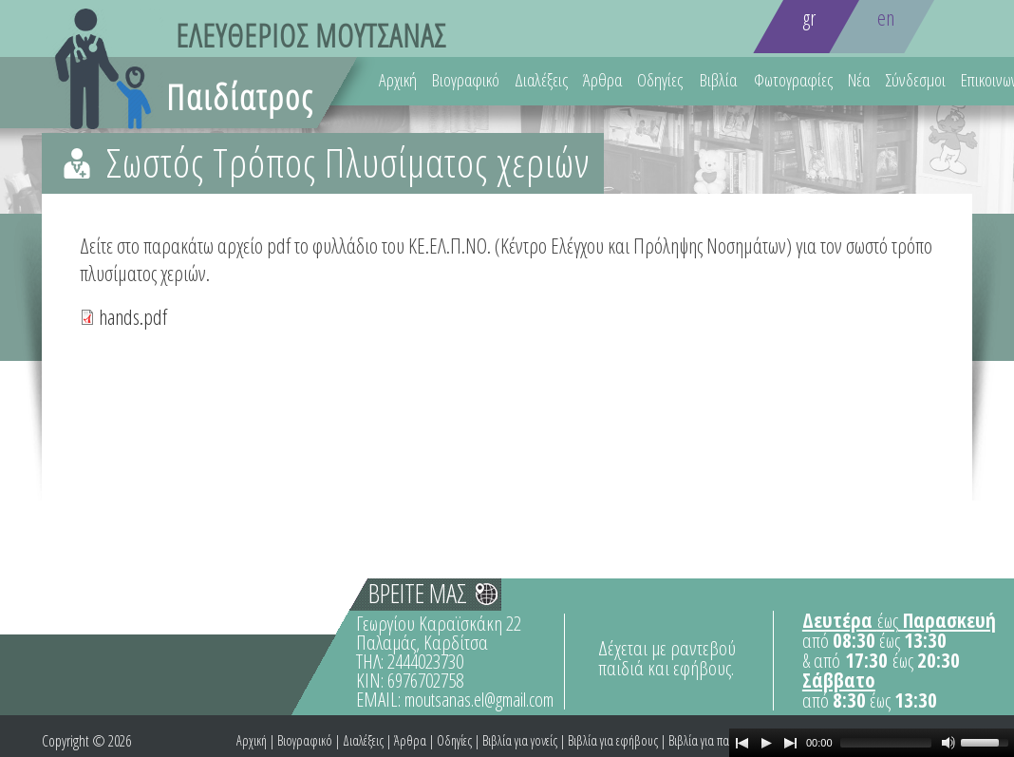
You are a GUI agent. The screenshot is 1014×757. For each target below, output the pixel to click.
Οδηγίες (660, 79)
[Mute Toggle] (948, 742)
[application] (871, 743)
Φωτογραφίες (793, 79)
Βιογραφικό (465, 79)
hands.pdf (133, 316)
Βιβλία (718, 79)
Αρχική (398, 79)
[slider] (885, 743)
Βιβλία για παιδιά (708, 740)
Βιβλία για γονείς (519, 740)
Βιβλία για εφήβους (613, 740)
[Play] (766, 742)
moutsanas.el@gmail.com (479, 699)
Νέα (859, 79)
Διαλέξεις (541, 79)
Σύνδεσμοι (915, 79)
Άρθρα (602, 79)
